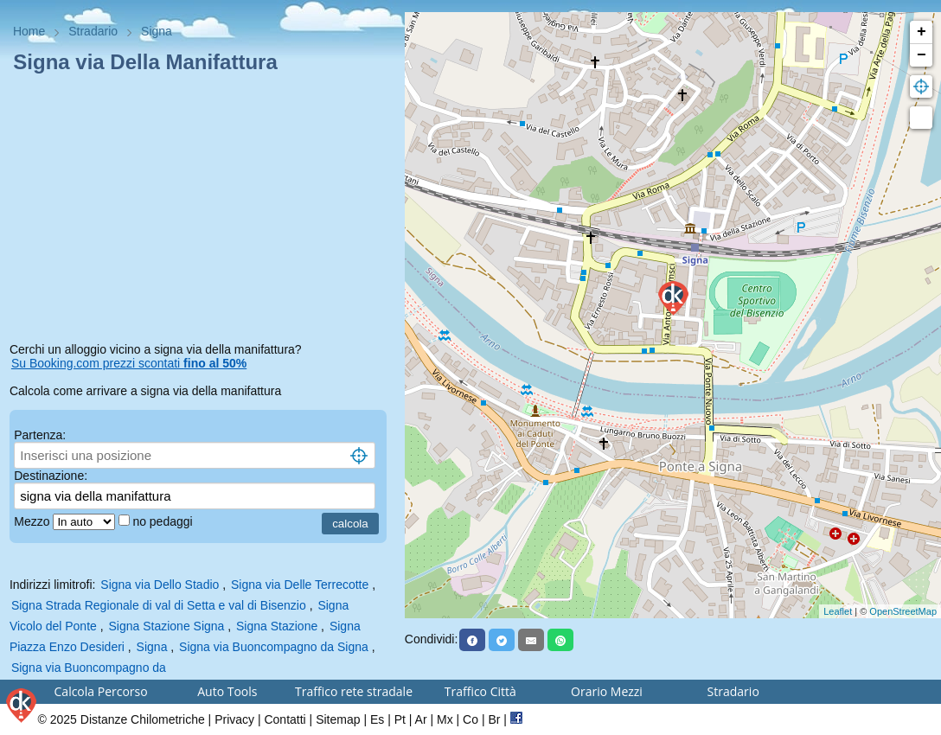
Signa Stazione (278, 626)
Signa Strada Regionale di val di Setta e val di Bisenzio (158, 605)
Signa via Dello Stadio (159, 584)
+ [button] (921, 32)
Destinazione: (50, 476)
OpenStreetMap (903, 611)
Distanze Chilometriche (142, 719)
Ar (421, 719)
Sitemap (338, 719)
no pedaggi (163, 521)
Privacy (234, 719)
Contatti (284, 719)
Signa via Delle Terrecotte (299, 584)
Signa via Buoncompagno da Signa (273, 647)
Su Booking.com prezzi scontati (128, 363)
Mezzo (33, 521)
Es (377, 719)
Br (494, 719)
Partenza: (40, 435)
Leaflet (837, 611)
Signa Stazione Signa (166, 626)
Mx (445, 719)
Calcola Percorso (101, 691)
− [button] (921, 55)
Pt (400, 719)
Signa (152, 647)
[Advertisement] (202, 211)
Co (470, 719)
